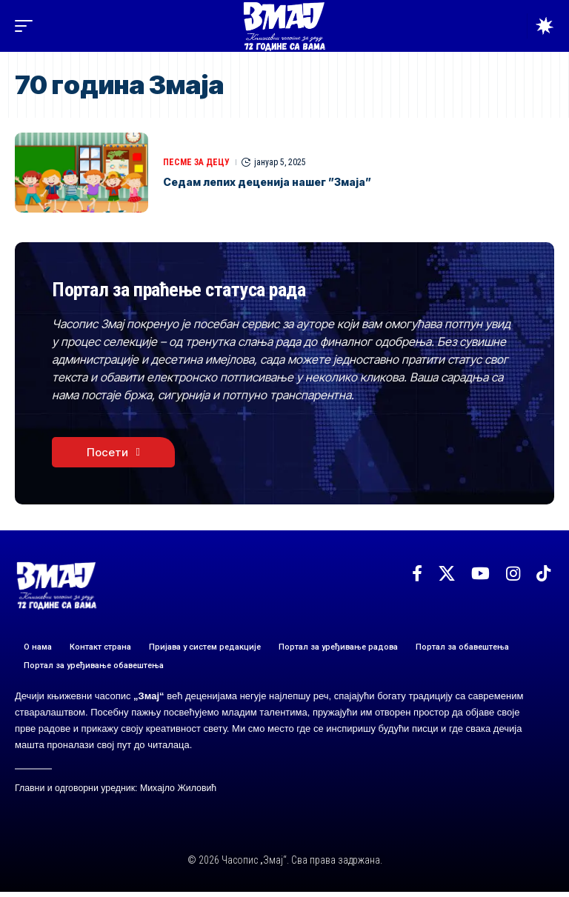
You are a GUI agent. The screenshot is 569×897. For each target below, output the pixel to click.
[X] (447, 578)
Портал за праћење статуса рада (203, 290)
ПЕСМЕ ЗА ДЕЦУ (196, 162)
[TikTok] (543, 578)
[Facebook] (417, 578)
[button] (27, 26)
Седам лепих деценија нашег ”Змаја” (287, 181)
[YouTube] (480, 578)
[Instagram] (513, 578)
